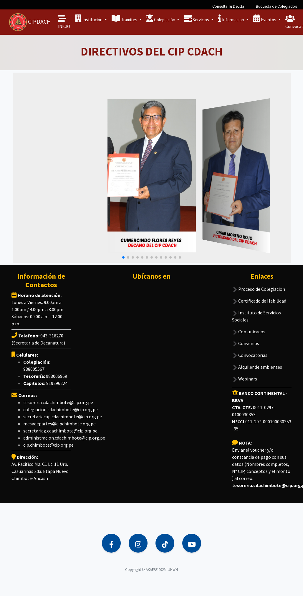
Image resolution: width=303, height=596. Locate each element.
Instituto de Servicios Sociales (256, 312)
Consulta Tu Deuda (228, 6)
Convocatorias (249, 351)
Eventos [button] (265, 18)
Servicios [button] (197, 18)
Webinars (244, 375)
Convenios (245, 340)
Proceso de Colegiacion (258, 285)
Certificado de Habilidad (259, 297)
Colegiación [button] (161, 18)
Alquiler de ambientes (257, 363)
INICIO (64, 21)
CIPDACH (30, 22)
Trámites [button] (125, 18)
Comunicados (248, 328)
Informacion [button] (231, 18)
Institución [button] (89, 18)
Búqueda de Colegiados (276, 6)
